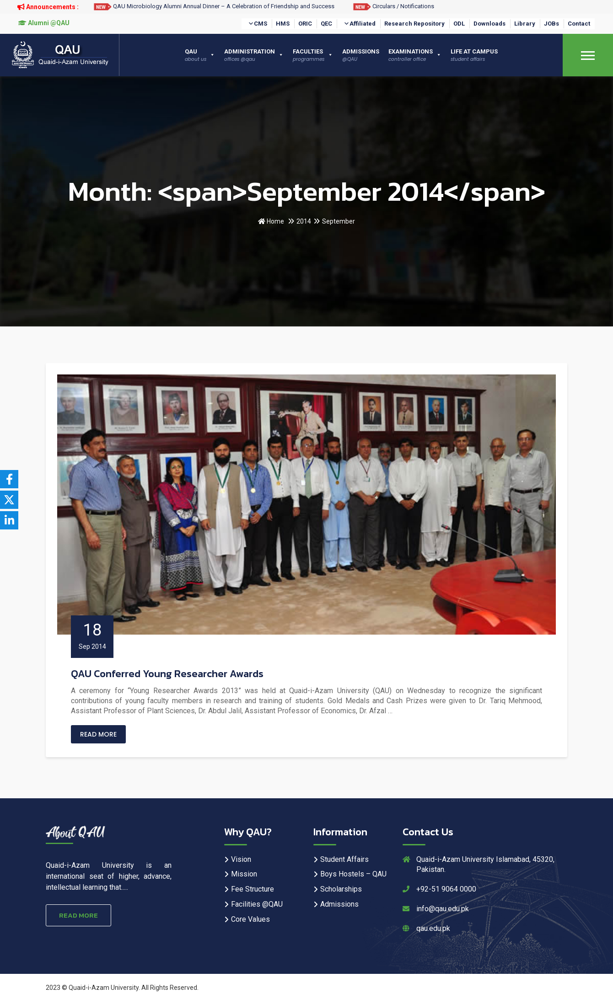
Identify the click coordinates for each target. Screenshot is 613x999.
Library (524, 23)
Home (271, 221)
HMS (283, 23)
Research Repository (414, 23)
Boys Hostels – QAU (353, 874)
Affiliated (360, 23)
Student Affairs (344, 859)
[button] (251, 23)
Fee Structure (252, 889)
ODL (459, 23)
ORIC (305, 23)
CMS (257, 23)
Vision (241, 859)
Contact (579, 23)
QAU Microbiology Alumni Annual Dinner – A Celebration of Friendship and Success (213, 6)
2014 (303, 221)
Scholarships (341, 889)
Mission (244, 874)
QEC (326, 23)
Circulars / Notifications (393, 6)
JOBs (551, 23)
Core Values (250, 919)
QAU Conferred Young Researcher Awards (167, 673)
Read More (98, 734)
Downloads (489, 23)
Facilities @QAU (257, 904)
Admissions (339, 904)
